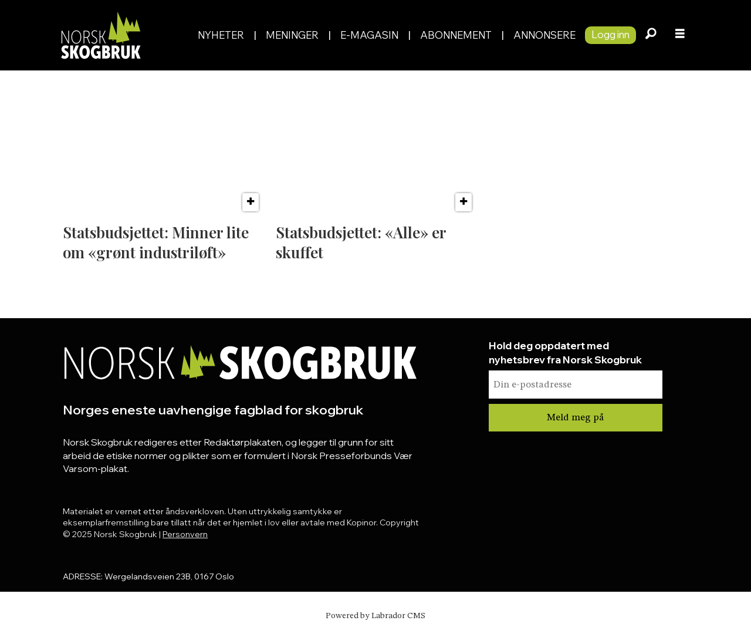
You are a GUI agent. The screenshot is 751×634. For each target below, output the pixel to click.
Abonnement (456, 35)
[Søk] (650, 35)
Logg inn (610, 34)
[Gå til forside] (100, 35)
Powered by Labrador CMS (375, 616)
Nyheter (221, 35)
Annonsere (544, 35)
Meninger (292, 35)
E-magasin (369, 35)
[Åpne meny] (680, 35)
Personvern (185, 534)
